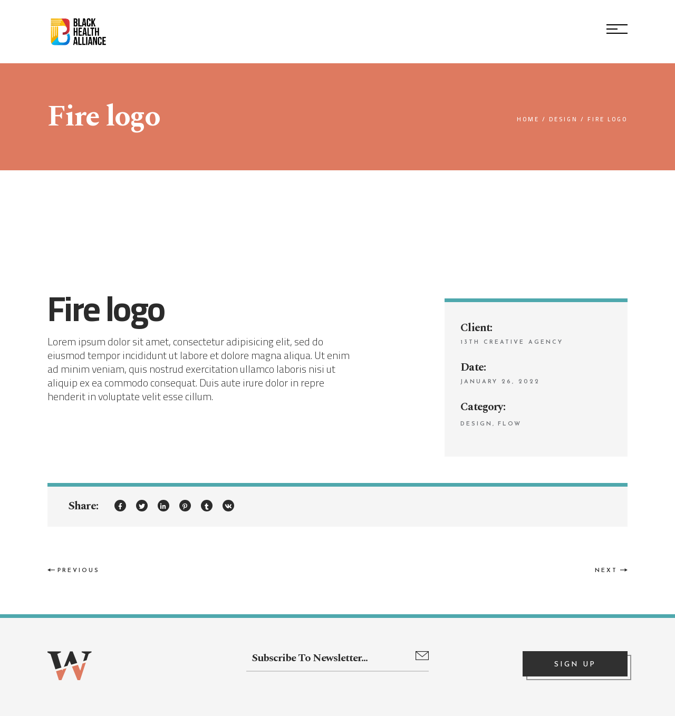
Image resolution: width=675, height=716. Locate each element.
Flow (510, 424)
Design (476, 424)
